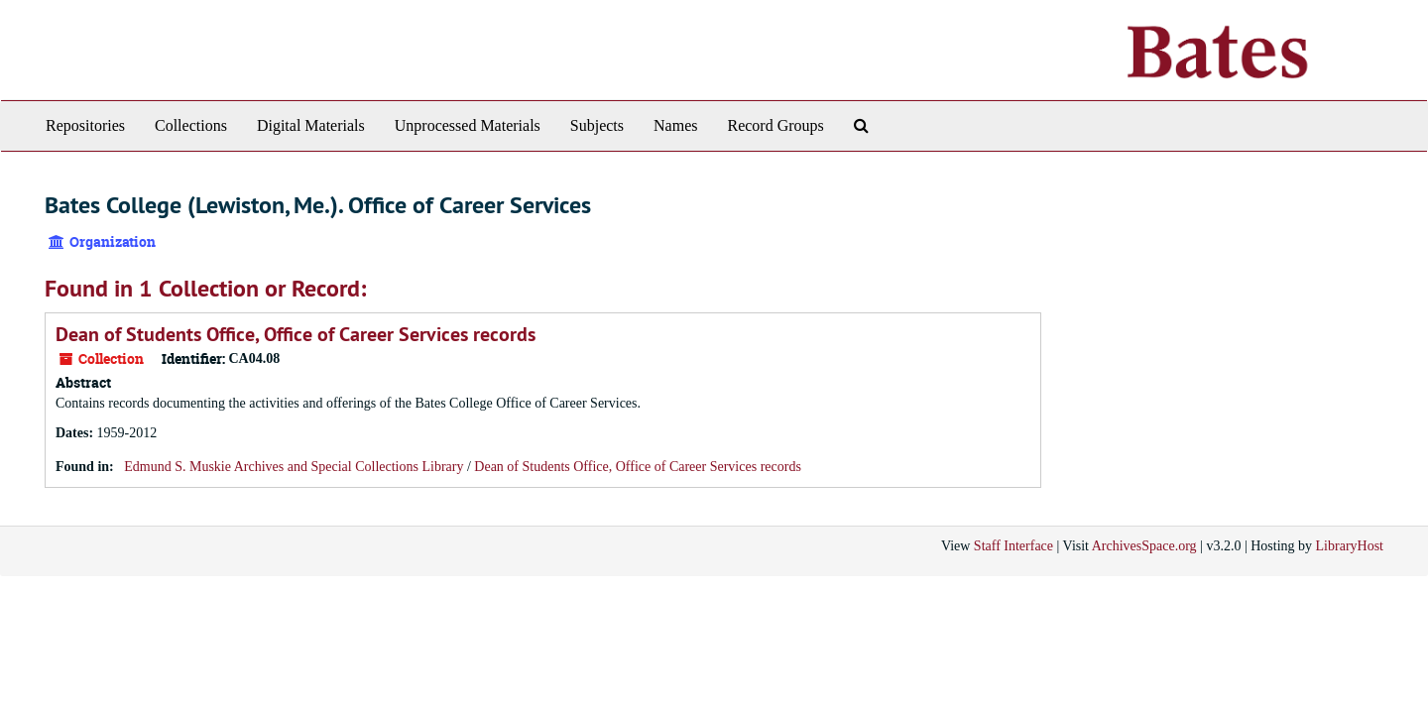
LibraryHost (1349, 545)
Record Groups (775, 125)
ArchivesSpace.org (1144, 545)
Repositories (85, 125)
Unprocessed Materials (467, 125)
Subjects (597, 125)
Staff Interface (1013, 545)
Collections (191, 125)
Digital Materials (311, 125)
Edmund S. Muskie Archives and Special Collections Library (293, 466)
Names (675, 125)
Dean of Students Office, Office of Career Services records (296, 334)
